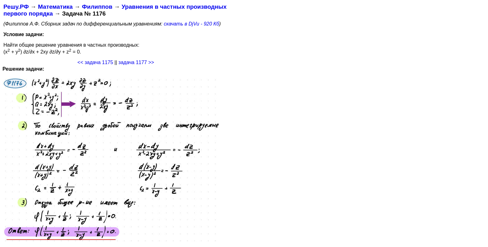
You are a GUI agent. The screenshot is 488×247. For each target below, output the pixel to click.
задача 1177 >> (136, 62)
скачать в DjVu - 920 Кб (191, 23)
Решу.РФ (16, 6)
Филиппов (97, 6)
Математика (55, 6)
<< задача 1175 (95, 62)
